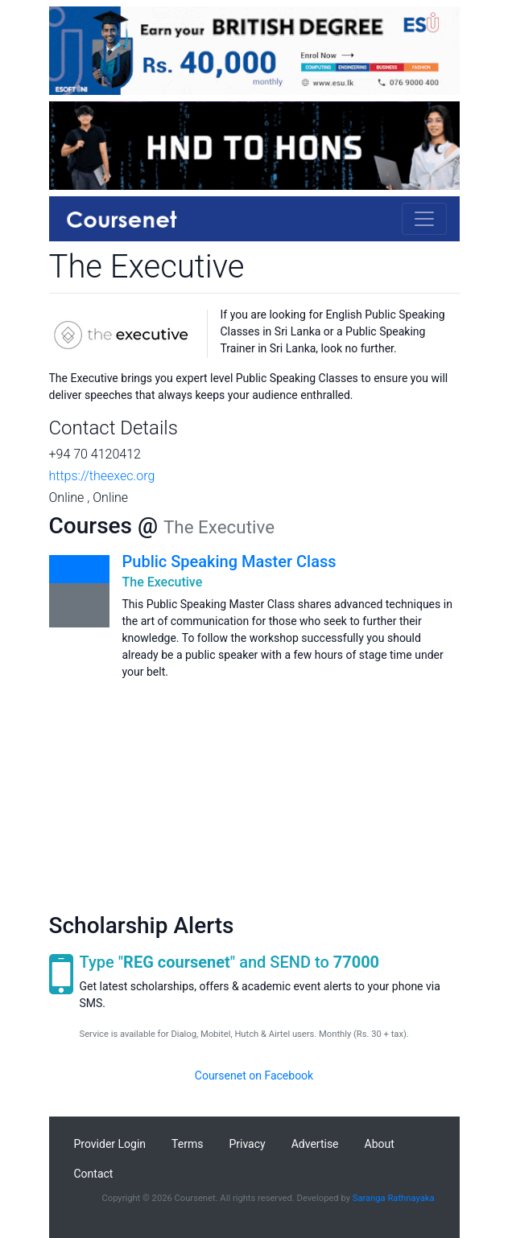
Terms (187, 1143)
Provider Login (110, 1143)
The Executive (162, 582)
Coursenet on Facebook (254, 1075)
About (379, 1143)
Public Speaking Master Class (229, 561)
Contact (94, 1173)
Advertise (315, 1143)
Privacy (247, 1143)
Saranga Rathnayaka (394, 1198)
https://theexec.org (102, 475)
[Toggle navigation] (424, 219)
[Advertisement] (254, 794)
